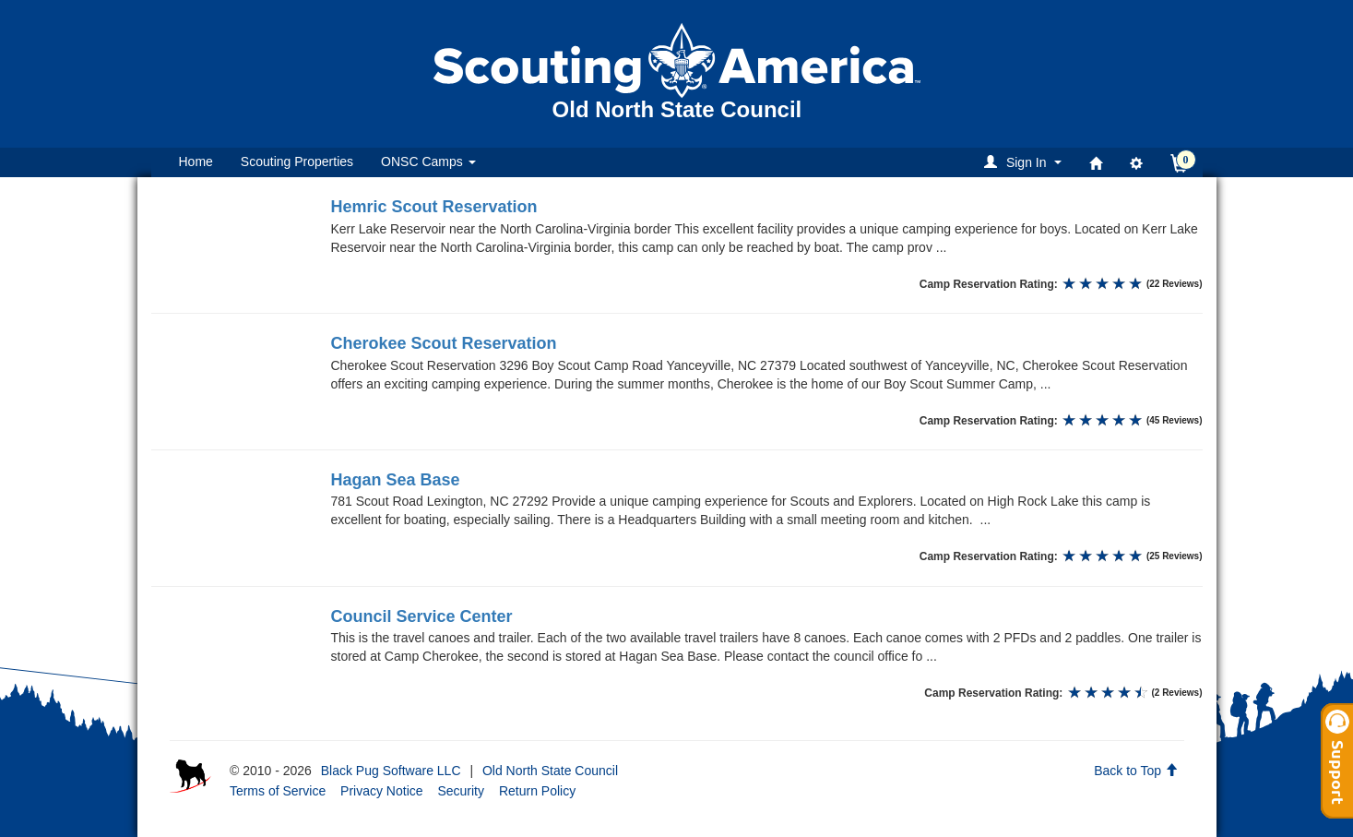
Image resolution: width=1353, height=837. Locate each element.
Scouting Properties (297, 161)
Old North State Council (550, 770)
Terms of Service (278, 790)
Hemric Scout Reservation (434, 206)
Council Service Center (422, 616)
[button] (1025, 162)
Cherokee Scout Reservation (444, 343)
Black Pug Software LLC (391, 770)
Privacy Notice (381, 790)
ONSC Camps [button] (428, 161)
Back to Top (1136, 770)
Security (460, 790)
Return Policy (537, 790)
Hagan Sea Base (395, 480)
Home (196, 161)
